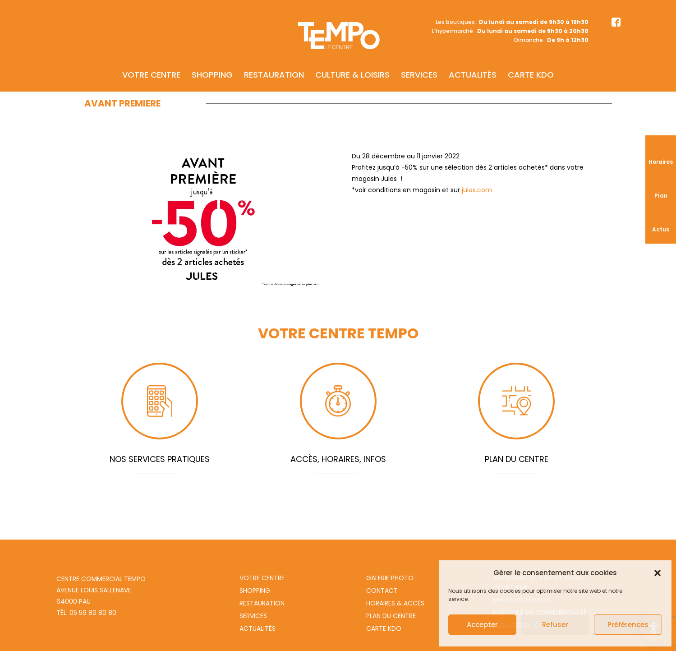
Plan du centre (391, 615)
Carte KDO (531, 61)
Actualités (473, 61)
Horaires (660, 162)
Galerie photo (390, 577)
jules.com (477, 189)
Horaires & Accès (395, 603)
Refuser (555, 624)
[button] (657, 572)
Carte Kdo (383, 628)
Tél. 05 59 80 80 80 (86, 612)
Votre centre (151, 61)
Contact (382, 590)
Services (419, 61)
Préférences (627, 624)
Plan (660, 195)
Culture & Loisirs (352, 61)
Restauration (274, 61)
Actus (660, 229)
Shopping (212, 61)
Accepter (482, 624)
